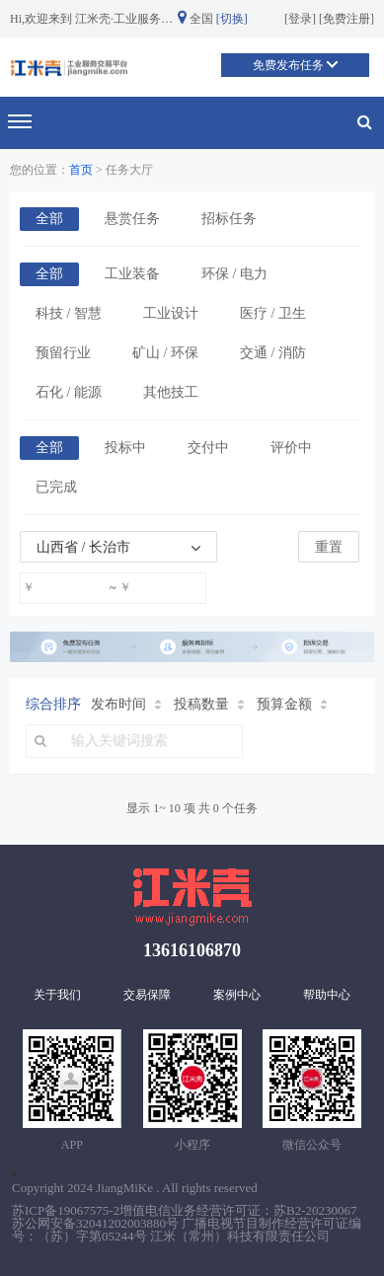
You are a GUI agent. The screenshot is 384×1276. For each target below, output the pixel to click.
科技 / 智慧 (69, 313)
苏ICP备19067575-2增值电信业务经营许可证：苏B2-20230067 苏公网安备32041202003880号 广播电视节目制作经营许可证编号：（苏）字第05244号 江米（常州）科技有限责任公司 (186, 1223)
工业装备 (132, 273)
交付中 (208, 447)
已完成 (56, 487)
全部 (49, 218)
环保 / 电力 (234, 273)
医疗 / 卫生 (273, 313)
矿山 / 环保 (165, 352)
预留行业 (63, 352)
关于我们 (57, 995)
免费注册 (346, 19)
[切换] (232, 19)
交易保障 (147, 995)
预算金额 (292, 704)
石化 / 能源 (69, 392)
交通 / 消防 (273, 352)
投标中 (125, 447)
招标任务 (229, 218)
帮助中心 (326, 995)
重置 (329, 547)
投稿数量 (209, 704)
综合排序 (53, 704)
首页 (81, 170)
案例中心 (237, 995)
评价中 (291, 447)
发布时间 (126, 704)
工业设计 (170, 313)
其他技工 (170, 392)
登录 (300, 19)
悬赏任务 (132, 218)
